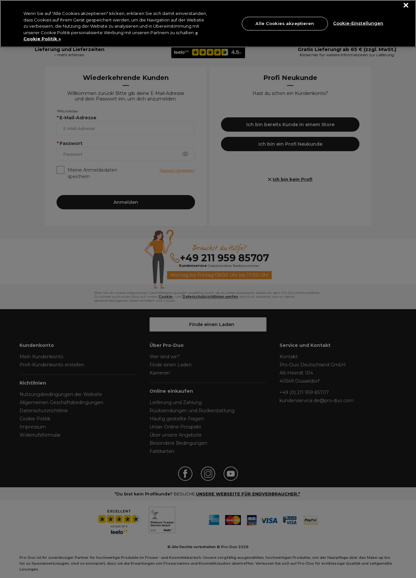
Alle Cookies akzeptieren (284, 23)
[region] (208, 23)
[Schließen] (406, 5)
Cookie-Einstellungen (358, 22)
